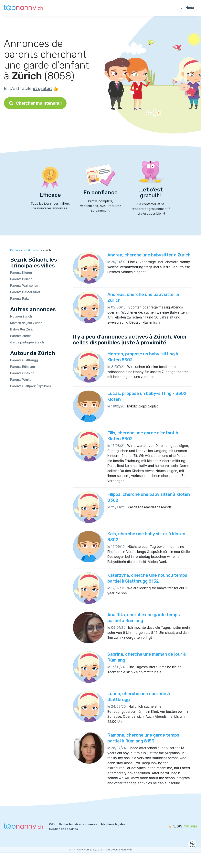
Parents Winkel (21, 380)
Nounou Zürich (21, 316)
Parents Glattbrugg (24, 360)
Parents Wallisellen (24, 285)
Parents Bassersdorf (25, 292)
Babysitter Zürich (22, 329)
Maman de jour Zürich (26, 323)
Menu (187, 8)
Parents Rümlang (22, 367)
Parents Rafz (19, 298)
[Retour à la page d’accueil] (23, 7)
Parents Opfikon (22, 373)
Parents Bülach (21, 279)
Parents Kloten (21, 273)
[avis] (176, 826)
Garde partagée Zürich (27, 342)
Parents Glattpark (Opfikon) (30, 386)
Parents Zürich (20, 336)
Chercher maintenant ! (35, 103)
